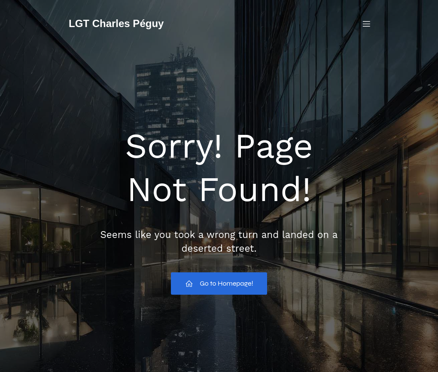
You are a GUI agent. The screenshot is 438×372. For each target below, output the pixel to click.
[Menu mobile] (366, 23)
